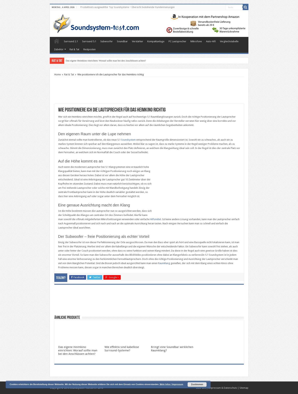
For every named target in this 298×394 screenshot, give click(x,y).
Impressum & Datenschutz (222, 387)
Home (57, 41)
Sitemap (243, 387)
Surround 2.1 (71, 41)
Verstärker (137, 41)
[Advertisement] (149, 90)
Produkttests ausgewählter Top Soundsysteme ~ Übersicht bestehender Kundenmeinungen (127, 7)
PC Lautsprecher (177, 41)
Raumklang (164, 263)
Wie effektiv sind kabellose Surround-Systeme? (122, 348)
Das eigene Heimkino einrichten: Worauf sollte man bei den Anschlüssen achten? (106, 60)
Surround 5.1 (89, 41)
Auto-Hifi (211, 41)
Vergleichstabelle (229, 41)
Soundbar (122, 41)
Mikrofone (196, 41)
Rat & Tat (74, 49)
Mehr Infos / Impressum (171, 384)
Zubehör (58, 49)
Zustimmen (197, 384)
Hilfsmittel (155, 219)
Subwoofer (106, 41)
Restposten (89, 49)
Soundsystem (128, 139)
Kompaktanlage (155, 41)
